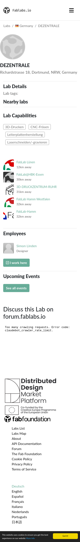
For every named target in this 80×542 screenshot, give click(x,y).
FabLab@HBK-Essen (30, 174)
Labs (6, 26)
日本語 (17, 522)
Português (19, 517)
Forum (16, 449)
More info (30, 538)
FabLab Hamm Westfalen (33, 199)
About (16, 438)
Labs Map (19, 433)
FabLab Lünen (25, 162)
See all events (16, 288)
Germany (24, 26)
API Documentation (26, 444)
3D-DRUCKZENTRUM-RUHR (36, 187)
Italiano (17, 507)
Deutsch (18, 486)
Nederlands (20, 512)
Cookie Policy (22, 459)
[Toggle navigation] (71, 10)
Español (17, 496)
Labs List (18, 428)
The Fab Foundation (27, 454)
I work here (16, 263)
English (17, 491)
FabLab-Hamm (26, 211)
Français (18, 501)
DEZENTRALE (49, 26)
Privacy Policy (22, 464)
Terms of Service (24, 469)
